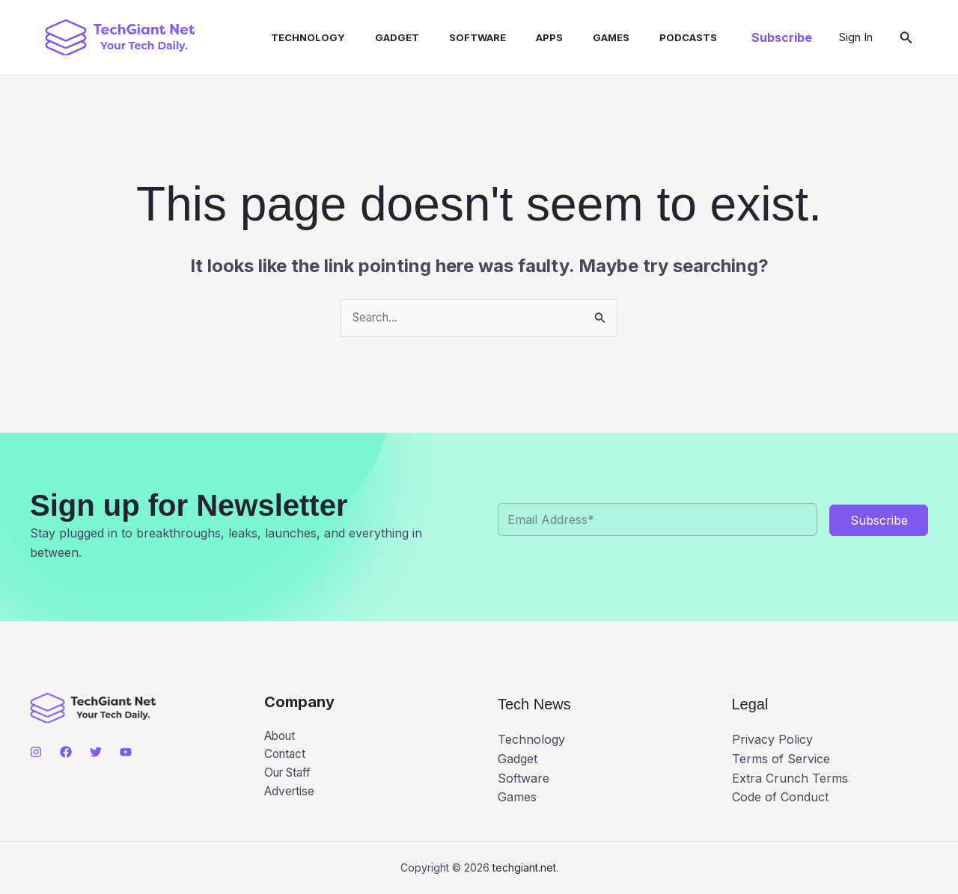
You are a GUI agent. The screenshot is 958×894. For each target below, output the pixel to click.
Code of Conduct (780, 797)
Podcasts (643, 37)
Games (572, 37)
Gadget (376, 37)
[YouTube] (126, 752)
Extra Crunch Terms (790, 778)
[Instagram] (36, 752)
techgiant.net (524, 867)
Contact (286, 755)
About (281, 736)
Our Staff (290, 775)
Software (450, 37)
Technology (293, 37)
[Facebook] (66, 752)
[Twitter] (96, 752)
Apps (516, 37)
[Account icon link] (856, 37)
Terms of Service (781, 758)
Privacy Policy (772, 740)
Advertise (290, 793)
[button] (781, 37)
